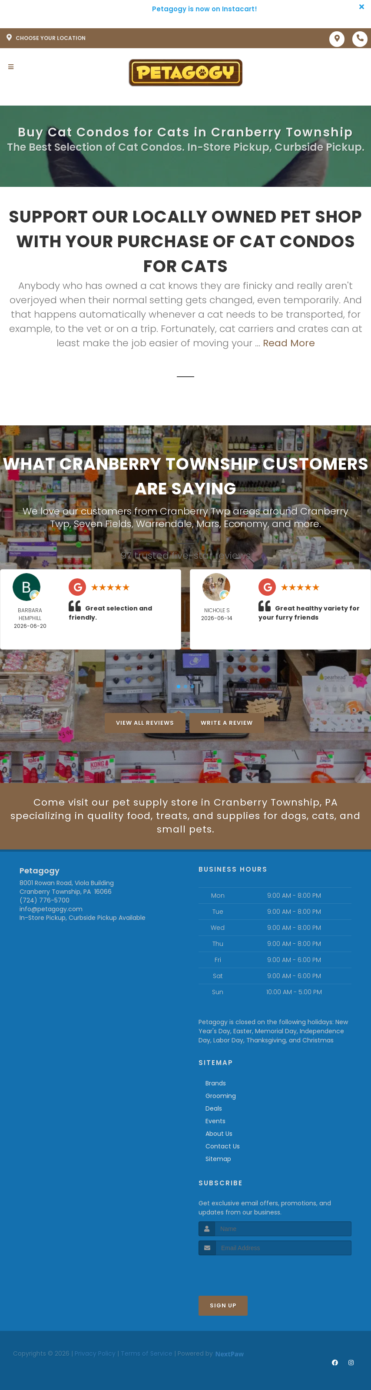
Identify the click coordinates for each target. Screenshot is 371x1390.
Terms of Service (146, 1353)
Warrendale (164, 524)
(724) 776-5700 (45, 900)
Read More (289, 343)
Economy (246, 524)
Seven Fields (103, 524)
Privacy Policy (95, 1353)
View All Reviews (145, 723)
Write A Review (227, 723)
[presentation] (245, 1272)
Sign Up (223, 1305)
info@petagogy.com (51, 909)
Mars (207, 524)
